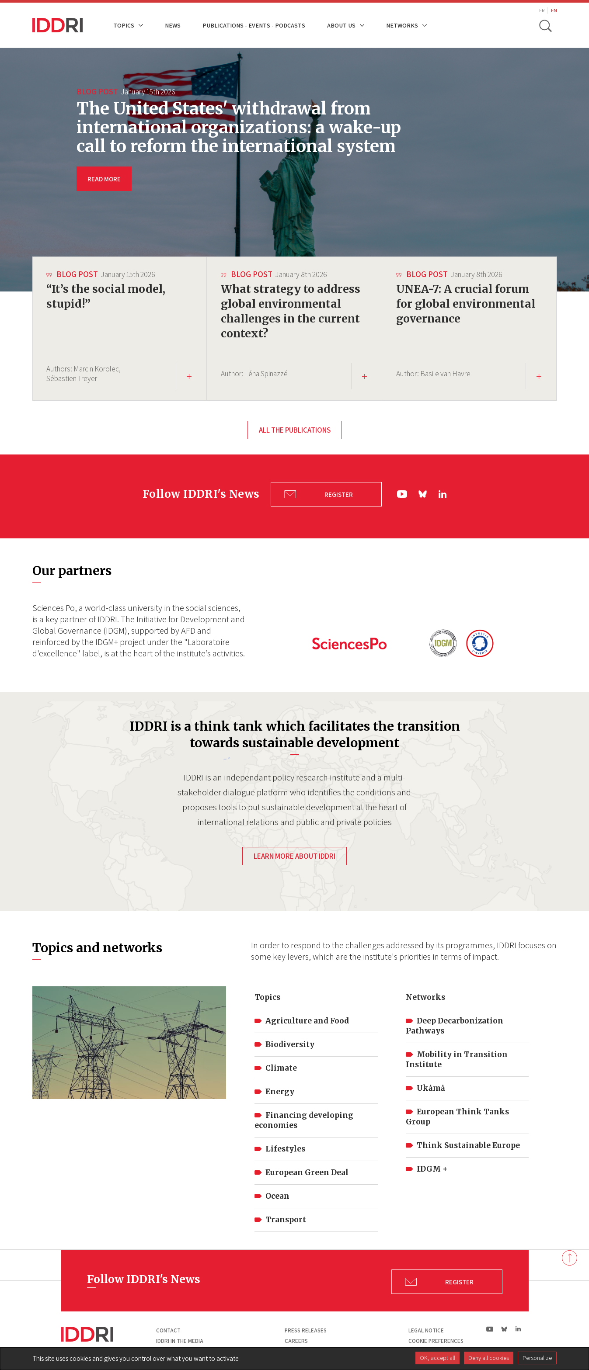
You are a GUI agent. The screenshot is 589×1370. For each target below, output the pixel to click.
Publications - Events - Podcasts (253, 25)
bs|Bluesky (423, 493)
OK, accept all (437, 1358)
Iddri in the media (179, 1338)
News (173, 25)
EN (554, 10)
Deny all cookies (488, 1358)
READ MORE (104, 178)
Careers (296, 1338)
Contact (168, 1328)
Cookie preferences (436, 1338)
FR (541, 10)
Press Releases (306, 1328)
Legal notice (426, 1328)
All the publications (295, 430)
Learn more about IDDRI (294, 853)
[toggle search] (545, 25)
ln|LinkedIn (442, 493)
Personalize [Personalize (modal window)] (537, 1358)
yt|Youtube (402, 493)
